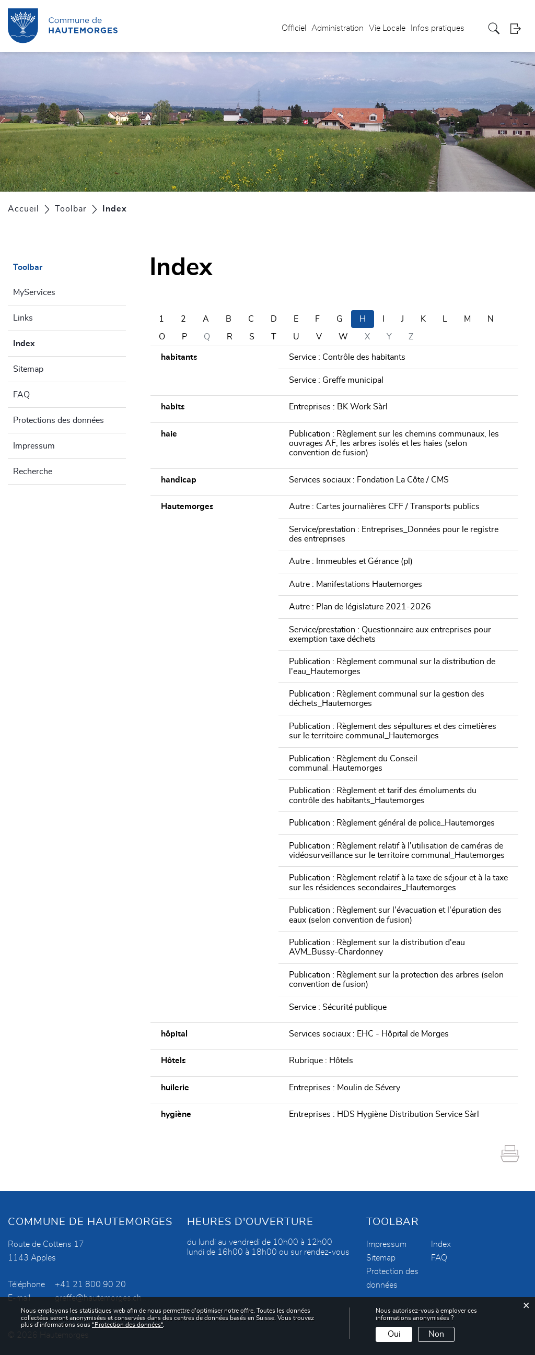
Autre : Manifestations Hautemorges (355, 584)
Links (23, 318)
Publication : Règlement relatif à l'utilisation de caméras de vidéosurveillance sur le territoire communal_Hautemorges (397, 850)
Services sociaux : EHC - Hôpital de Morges (369, 1034)
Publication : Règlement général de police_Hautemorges (392, 823)
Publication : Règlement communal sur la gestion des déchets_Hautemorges (386, 699)
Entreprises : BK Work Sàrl (338, 407)
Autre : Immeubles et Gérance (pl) (351, 561)
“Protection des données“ (127, 1325)
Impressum (34, 446)
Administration (337, 28)
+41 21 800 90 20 (90, 1284)
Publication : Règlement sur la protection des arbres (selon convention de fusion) (396, 979)
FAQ (21, 395)
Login (518, 28)
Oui (394, 1334)
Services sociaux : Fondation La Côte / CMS (369, 480)
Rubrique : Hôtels (321, 1060)
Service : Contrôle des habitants (347, 357)
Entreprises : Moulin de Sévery (344, 1087)
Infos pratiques (437, 28)
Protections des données (58, 420)
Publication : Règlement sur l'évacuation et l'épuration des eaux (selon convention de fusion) (395, 915)
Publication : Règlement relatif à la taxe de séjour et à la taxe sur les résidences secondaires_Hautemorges (398, 882)
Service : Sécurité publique (338, 1007)
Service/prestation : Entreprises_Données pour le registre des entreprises (393, 534)
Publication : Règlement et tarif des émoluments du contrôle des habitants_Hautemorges (382, 795)
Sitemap (28, 369)
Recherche (32, 471)
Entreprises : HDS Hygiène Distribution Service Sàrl (384, 1114)
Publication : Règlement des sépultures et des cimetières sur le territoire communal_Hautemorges (392, 731)
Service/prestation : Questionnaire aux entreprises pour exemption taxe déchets (390, 634)
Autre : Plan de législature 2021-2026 (360, 607)
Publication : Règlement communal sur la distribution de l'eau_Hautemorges (392, 666)
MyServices (34, 292)
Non (436, 1334)
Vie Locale (387, 28)
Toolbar (27, 267)
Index (49, 342)
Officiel (294, 28)
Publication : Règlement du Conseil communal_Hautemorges (353, 763)
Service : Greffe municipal (336, 380)
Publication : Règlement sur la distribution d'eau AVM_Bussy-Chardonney (377, 947)
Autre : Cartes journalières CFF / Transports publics (384, 506)
